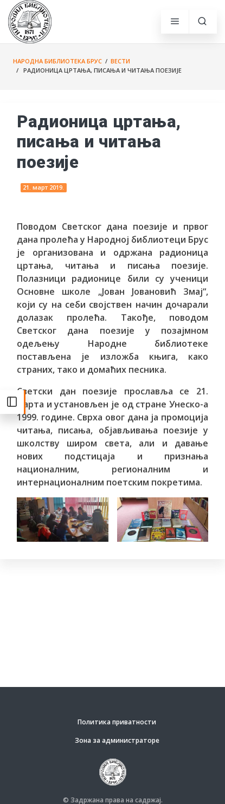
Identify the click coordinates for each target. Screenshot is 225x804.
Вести (120, 61)
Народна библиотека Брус (57, 61)
